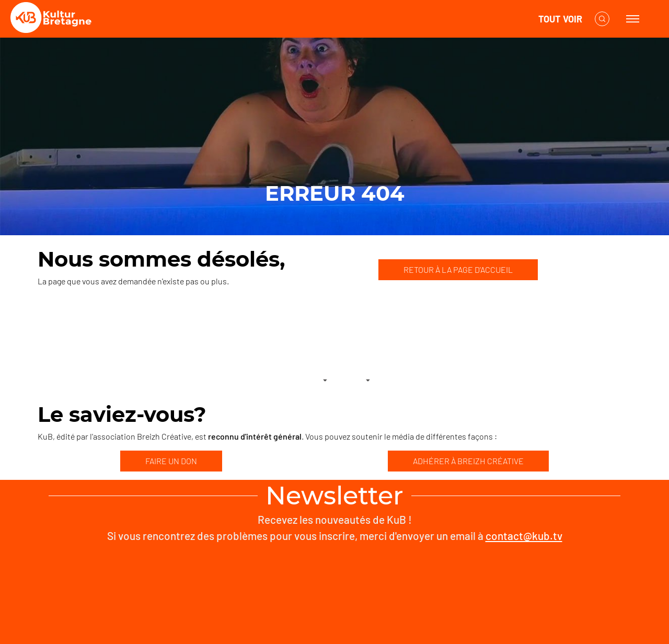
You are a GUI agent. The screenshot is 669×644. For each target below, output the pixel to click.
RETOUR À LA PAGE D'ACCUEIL (458, 269)
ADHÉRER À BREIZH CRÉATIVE (468, 461)
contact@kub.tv (524, 535)
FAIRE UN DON (171, 461)
